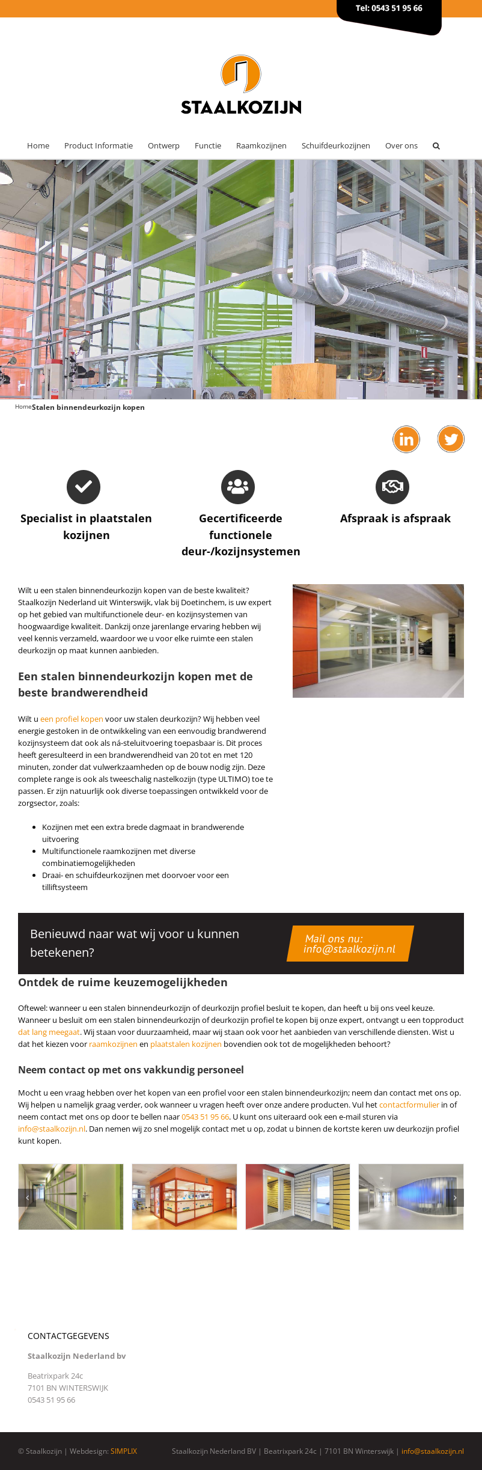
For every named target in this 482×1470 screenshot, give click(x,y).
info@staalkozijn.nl (51, 1128)
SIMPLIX (124, 1451)
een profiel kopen (71, 718)
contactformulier (409, 1104)
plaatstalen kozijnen (186, 1043)
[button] (436, 146)
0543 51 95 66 (205, 1116)
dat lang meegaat (49, 1031)
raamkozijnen (113, 1043)
